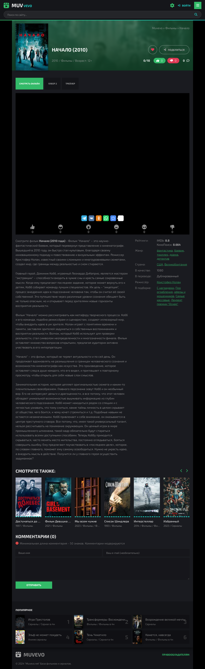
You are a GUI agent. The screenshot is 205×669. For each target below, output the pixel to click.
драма (174, 254)
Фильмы (171, 28)
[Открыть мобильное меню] (197, 5)
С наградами (165, 287)
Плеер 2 (52, 83)
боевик (179, 250)
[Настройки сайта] (172, 5)
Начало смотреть (102, 154)
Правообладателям (175, 654)
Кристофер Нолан (169, 282)
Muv (18, 5)
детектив (163, 258)
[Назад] (181, 471)
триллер (162, 254)
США (160, 264)
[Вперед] (186, 471)
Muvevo (157, 28)
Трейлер (70, 83)
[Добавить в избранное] (152, 49)
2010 (55, 60)
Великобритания (175, 264)
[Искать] (196, 14)
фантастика (165, 250)
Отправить (33, 585)
